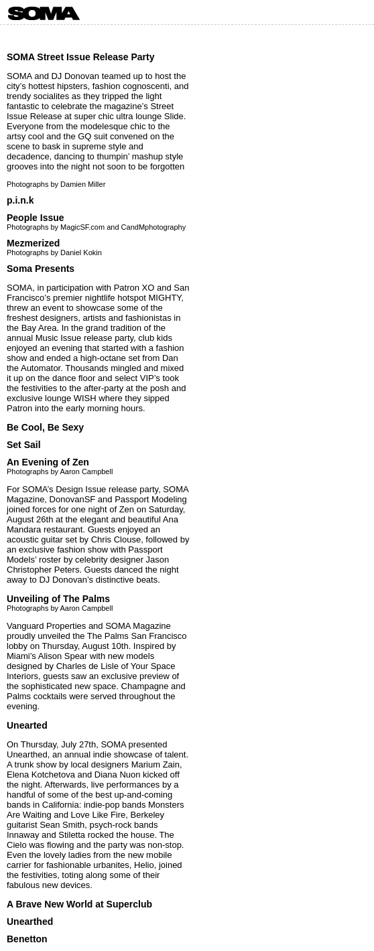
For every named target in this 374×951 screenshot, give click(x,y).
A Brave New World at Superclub (79, 904)
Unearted (27, 725)
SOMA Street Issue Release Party (80, 57)
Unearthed (30, 921)
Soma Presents (40, 268)
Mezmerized (33, 243)
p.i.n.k (20, 200)
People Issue (35, 217)
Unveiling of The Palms (58, 598)
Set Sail (24, 444)
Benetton (27, 939)
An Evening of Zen (48, 462)
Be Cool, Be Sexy (45, 427)
